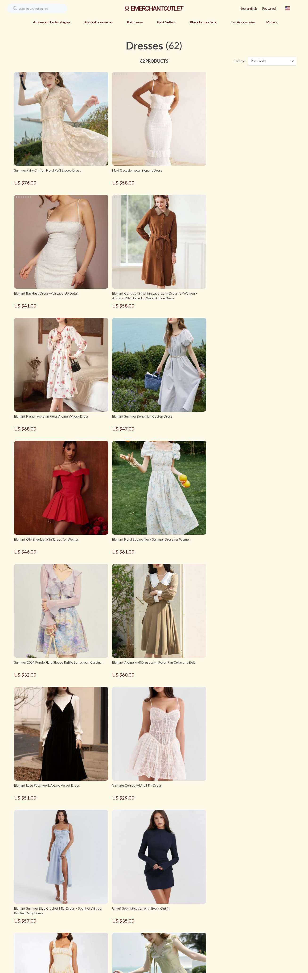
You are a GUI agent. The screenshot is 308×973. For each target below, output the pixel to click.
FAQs (191, 905)
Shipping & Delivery (201, 921)
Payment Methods (200, 913)
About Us (87, 913)
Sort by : (240, 61)
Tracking (193, 936)
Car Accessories (243, 22)
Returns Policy (198, 929)
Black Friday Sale (203, 22)
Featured (269, 8)
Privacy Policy (90, 929)
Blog (83, 905)
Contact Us (88, 921)
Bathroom (135, 22)
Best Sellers (166, 22)
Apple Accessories (98, 22)
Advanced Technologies (51, 22)
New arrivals (249, 8)
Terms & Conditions (95, 936)
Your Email (35, 902)
